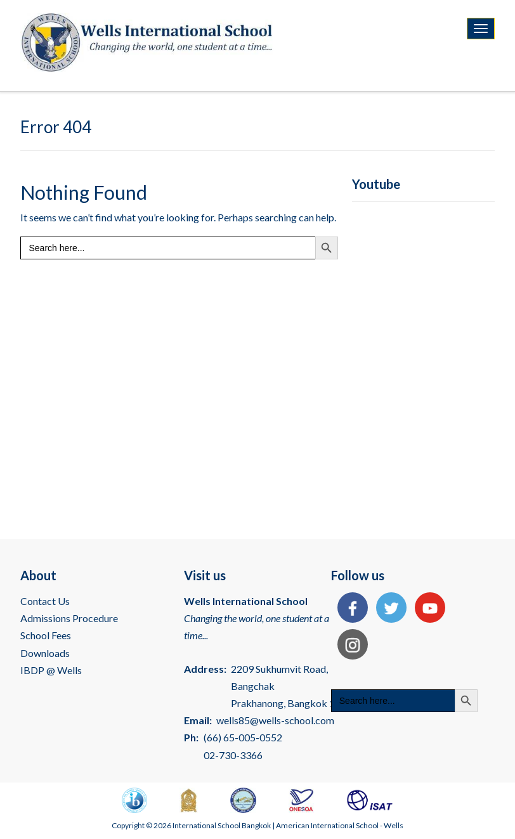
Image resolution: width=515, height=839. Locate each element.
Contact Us (45, 601)
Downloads (45, 653)
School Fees (45, 635)
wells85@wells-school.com (275, 720)
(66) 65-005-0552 (243, 737)
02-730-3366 (233, 755)
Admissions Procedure (69, 618)
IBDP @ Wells (51, 670)
